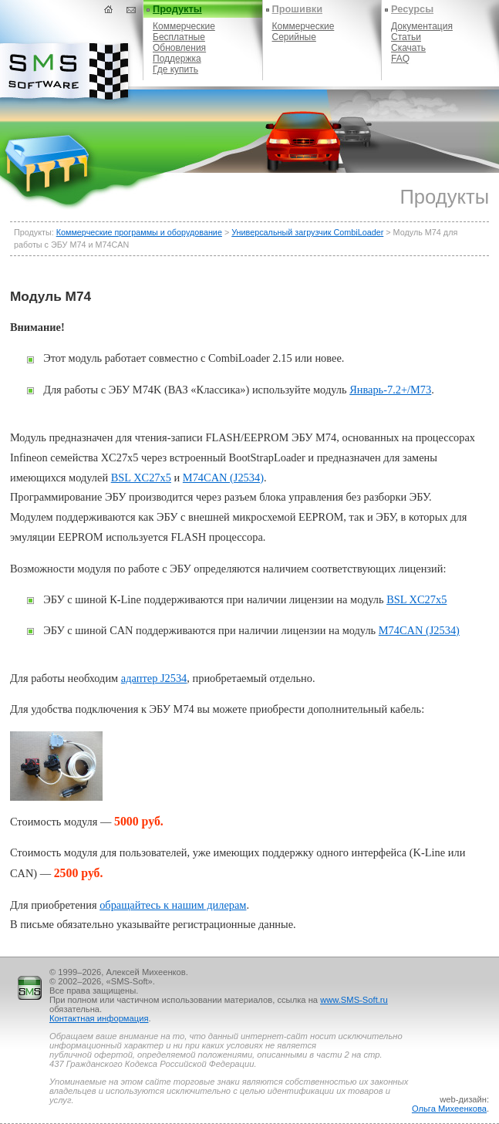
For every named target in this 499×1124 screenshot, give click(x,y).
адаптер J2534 (154, 678)
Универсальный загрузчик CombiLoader (307, 232)
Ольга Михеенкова (449, 1108)
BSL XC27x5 (141, 477)
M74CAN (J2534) (223, 477)
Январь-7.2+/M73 (390, 389)
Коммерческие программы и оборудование (139, 232)
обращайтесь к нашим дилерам (172, 905)
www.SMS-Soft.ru (354, 999)
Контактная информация (99, 1018)
